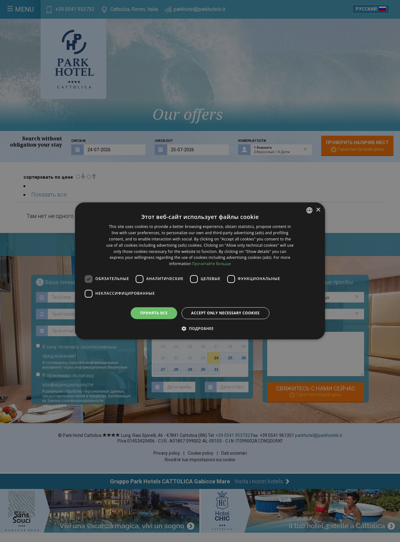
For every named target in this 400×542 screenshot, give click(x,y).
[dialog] (200, 271)
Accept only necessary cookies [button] (225, 313)
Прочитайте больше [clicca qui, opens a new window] (211, 263)
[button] (199, 329)
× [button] (318, 210)
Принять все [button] (154, 313)
